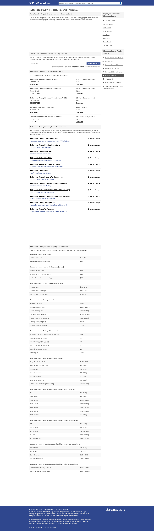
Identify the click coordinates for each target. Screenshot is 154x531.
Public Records (34, 14)
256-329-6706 (35, 112)
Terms (82, 66)
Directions (79, 84)
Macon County (107, 42)
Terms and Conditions (61, 509)
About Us (32, 509)
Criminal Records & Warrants (113, 65)
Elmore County (107, 31)
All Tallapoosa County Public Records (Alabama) (113, 87)
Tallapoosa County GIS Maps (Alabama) (45, 164)
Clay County (106, 35)
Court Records (108, 61)
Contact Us (39, 509)
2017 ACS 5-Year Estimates (78, 250)
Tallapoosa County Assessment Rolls (44, 138)
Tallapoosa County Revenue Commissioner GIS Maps (50, 190)
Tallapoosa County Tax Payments (42, 202)
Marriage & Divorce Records (113, 72)
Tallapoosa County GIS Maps (41, 158)
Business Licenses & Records (113, 58)
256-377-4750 (35, 122)
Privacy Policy (75, 66)
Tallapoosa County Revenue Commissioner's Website (50, 196)
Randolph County (108, 45)
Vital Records (108, 79)
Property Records (109, 75)
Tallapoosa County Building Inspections (45, 145)
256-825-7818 (35, 94)
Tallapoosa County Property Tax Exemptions (46, 177)
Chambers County (108, 24)
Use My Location (109, 20)
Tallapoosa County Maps (39, 170)
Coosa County (107, 28)
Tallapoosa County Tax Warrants (42, 209)
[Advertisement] (65, 36)
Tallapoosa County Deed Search (42, 151)
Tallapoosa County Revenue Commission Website (48, 183)
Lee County (106, 38)
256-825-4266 (35, 84)
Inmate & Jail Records (111, 68)
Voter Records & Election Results (113, 82)
